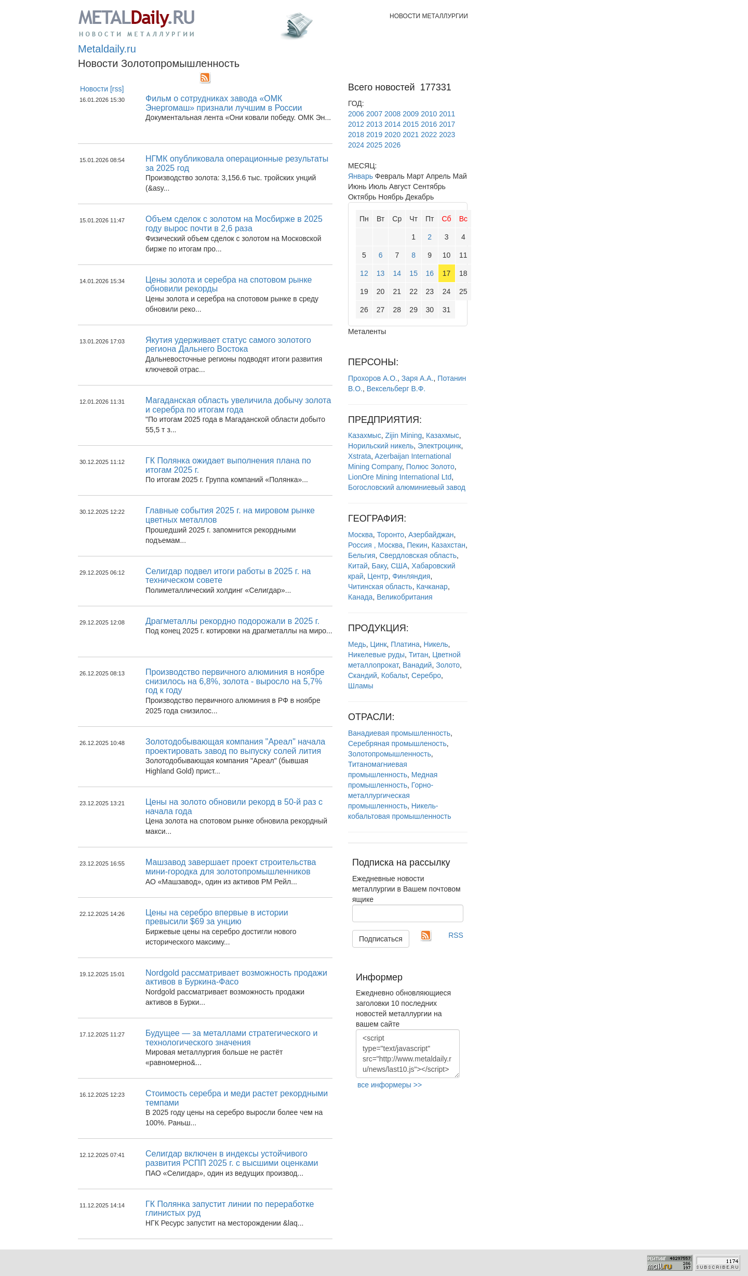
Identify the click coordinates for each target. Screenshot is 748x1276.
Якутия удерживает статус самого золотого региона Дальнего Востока (228, 345)
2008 (392, 114)
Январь (360, 176)
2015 (411, 124)
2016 (429, 124)
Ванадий (417, 665)
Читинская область (380, 586)
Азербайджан (431, 534)
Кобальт (394, 675)
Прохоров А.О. (372, 378)
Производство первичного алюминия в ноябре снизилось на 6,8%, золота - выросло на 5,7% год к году (235, 681)
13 (381, 273)
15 (413, 273)
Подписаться (381, 939)
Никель (436, 644)
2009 (411, 114)
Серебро (426, 675)
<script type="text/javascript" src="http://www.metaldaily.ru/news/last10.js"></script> (408, 1053)
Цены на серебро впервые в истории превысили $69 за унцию (216, 917)
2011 (447, 114)
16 (429, 273)
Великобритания (405, 597)
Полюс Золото (430, 466)
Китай (358, 566)
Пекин (417, 545)
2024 (356, 145)
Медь (357, 644)
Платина (405, 644)
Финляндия (411, 576)
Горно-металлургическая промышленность (390, 795)
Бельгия (361, 555)
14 (397, 273)
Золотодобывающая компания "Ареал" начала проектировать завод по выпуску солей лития (235, 746)
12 (364, 273)
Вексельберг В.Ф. (396, 388)
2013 (374, 124)
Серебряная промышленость (397, 743)
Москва (360, 534)
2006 (356, 114)
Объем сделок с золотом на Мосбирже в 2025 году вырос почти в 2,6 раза (234, 224)
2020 (392, 134)
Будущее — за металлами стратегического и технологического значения (231, 1038)
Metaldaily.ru (107, 49)
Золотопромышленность (389, 754)
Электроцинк (439, 446)
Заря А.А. (418, 378)
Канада (360, 597)
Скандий (362, 675)
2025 (374, 145)
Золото (448, 665)
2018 (356, 134)
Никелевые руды (376, 654)
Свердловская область (418, 555)
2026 (392, 145)
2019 (374, 134)
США (399, 566)
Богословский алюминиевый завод (406, 487)
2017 (447, 124)
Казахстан (448, 545)
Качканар (431, 586)
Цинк (378, 644)
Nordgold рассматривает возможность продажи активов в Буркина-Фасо (236, 977)
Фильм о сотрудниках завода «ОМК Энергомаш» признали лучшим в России (223, 103)
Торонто (391, 534)
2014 (392, 124)
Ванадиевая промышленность (399, 733)
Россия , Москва (375, 545)
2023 (447, 134)
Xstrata (359, 456)
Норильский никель (380, 446)
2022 (429, 134)
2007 (374, 114)
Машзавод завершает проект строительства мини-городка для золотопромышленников (230, 867)
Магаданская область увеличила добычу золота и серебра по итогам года (238, 405)
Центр (377, 576)
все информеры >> (389, 1085)
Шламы (360, 686)
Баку (379, 566)
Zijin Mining (403, 435)
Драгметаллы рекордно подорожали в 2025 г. (232, 621)
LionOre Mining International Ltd (399, 477)
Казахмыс (364, 435)
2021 (411, 134)
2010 (429, 114)
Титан (419, 654)
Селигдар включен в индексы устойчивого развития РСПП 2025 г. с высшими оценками (231, 1158)
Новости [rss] (102, 89)
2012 (356, 124)
